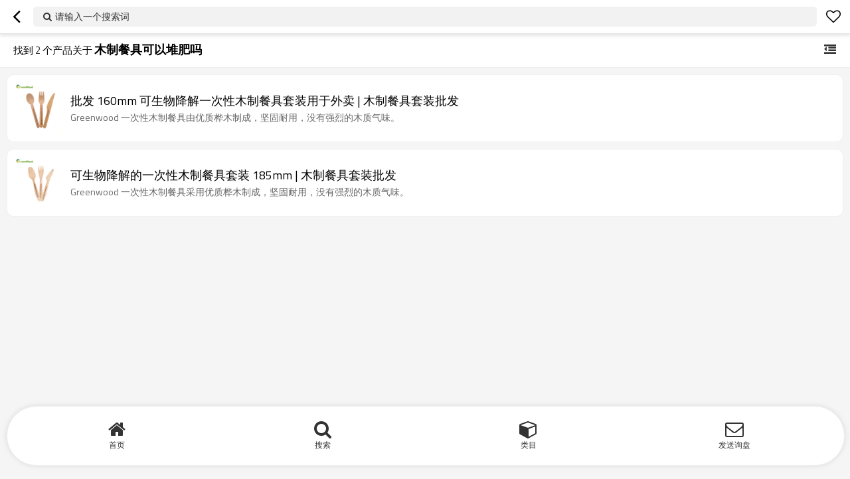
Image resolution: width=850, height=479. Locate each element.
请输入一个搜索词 (92, 16)
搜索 (323, 444)
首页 (117, 444)
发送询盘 (734, 444)
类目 (529, 444)
